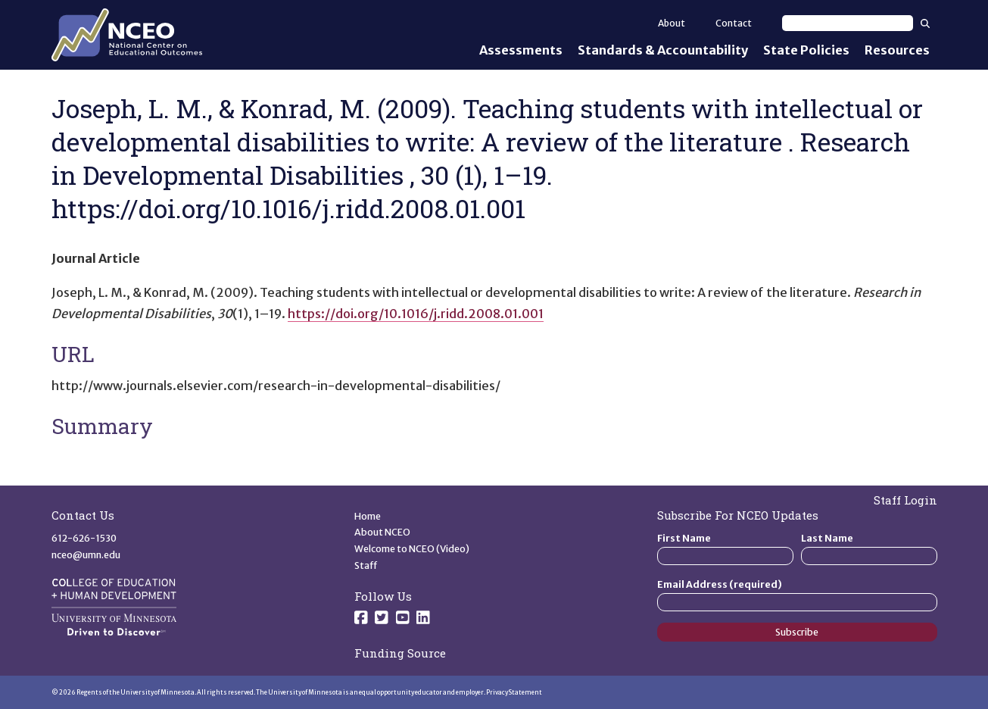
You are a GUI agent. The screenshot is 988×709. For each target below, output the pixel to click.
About (671, 23)
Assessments (521, 50)
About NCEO (382, 532)
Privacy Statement (514, 692)
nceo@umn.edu (85, 555)
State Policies (806, 50)
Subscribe (796, 632)
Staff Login (905, 500)
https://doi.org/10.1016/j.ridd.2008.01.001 (416, 313)
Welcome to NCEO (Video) (411, 548)
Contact (733, 23)
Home (367, 516)
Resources (897, 50)
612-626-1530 (84, 538)
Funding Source (400, 653)
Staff (366, 565)
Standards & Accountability (663, 50)
